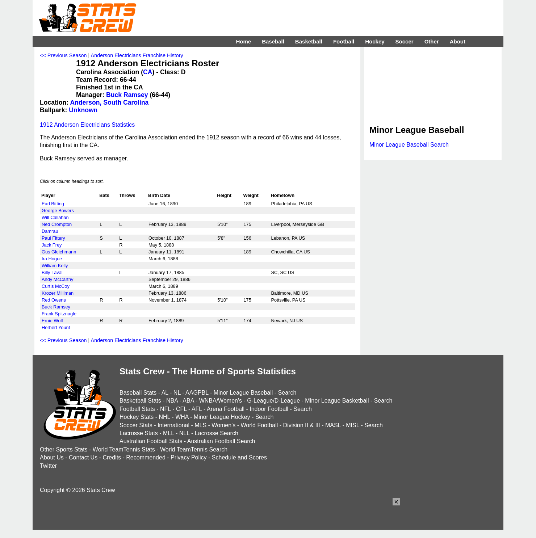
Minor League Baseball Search (409, 145)
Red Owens (54, 300)
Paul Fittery (53, 238)
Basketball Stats (140, 401)
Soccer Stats (136, 425)
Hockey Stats (137, 417)
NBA (172, 401)
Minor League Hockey (222, 417)
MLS (200, 425)
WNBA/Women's (220, 401)
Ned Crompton (57, 224)
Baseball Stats (138, 393)
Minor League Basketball (337, 401)
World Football (259, 425)
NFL (165, 409)
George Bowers (58, 210)
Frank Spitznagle (59, 313)
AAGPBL (196, 393)
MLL (168, 433)
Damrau (50, 231)
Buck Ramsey (127, 94)
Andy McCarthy (57, 279)
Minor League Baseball (243, 393)
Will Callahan (55, 217)
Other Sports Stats (64, 449)
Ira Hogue (52, 258)
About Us (52, 457)
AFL (197, 409)
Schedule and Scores (239, 457)
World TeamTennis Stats (124, 449)
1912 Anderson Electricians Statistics (87, 125)
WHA (181, 417)
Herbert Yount (56, 327)
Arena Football (225, 409)
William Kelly (55, 265)
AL (165, 393)
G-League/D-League (273, 401)
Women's (223, 425)
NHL (164, 417)
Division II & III (301, 425)
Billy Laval (52, 272)
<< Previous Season (63, 55)
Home (243, 41)
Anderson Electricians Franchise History (137, 55)
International (173, 425)
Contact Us (83, 457)
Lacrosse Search (216, 433)
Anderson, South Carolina (109, 102)
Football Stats (137, 409)
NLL (184, 433)
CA (147, 72)
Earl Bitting (53, 203)
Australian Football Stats (151, 441)
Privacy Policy (189, 457)
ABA (188, 401)
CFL (181, 409)
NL (177, 393)
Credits (111, 457)
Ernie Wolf (52, 320)
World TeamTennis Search (193, 449)
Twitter (48, 466)
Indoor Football (269, 409)
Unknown (83, 110)
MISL (352, 425)
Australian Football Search (221, 441)
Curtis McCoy (56, 286)
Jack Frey (52, 245)
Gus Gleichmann (59, 252)
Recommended (146, 457)
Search (287, 393)
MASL (333, 425)
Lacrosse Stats (139, 433)
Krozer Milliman (58, 293)
